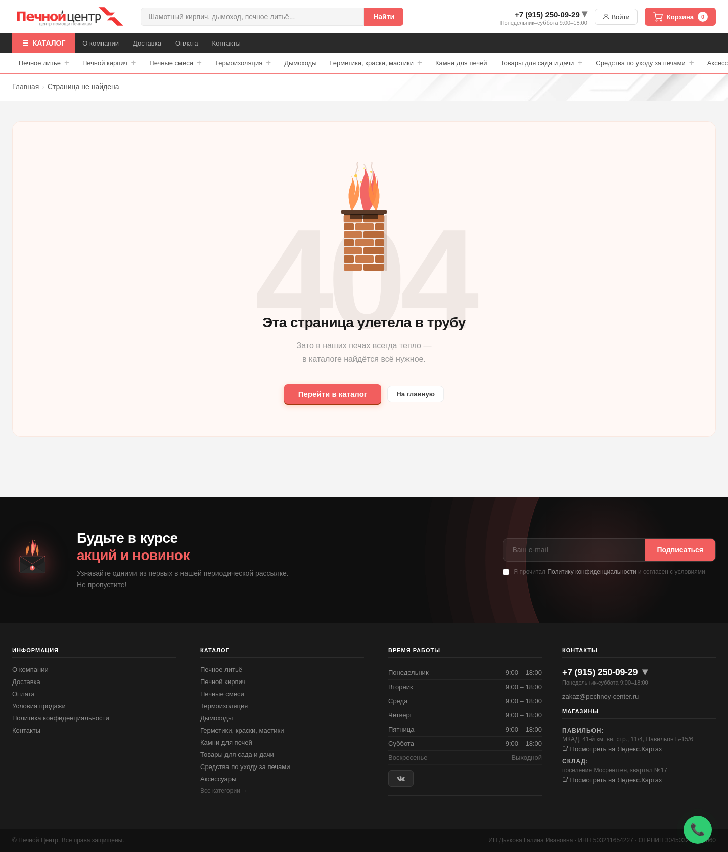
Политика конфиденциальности (60, 718)
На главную (415, 394)
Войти (616, 17)
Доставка (147, 43)
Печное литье (44, 63)
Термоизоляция (243, 63)
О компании (100, 43)
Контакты (226, 43)
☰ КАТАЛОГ (43, 43)
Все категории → (224, 790)
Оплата (186, 43)
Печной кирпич (109, 63)
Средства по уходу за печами (645, 63)
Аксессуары (218, 779)
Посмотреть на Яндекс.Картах (612, 749)
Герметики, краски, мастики (376, 63)
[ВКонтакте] (401, 778)
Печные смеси (175, 63)
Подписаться (680, 550)
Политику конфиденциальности (591, 571)
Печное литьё (221, 669)
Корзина (680, 17)
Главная (25, 86)
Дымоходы (300, 63)
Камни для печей (461, 63)
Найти (383, 17)
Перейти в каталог (327, 394)
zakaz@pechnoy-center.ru (600, 696)
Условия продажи (39, 706)
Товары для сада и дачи (541, 63)
